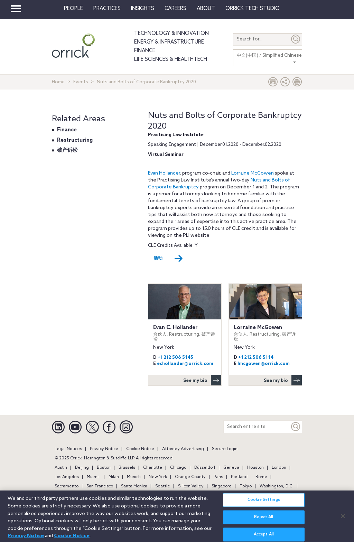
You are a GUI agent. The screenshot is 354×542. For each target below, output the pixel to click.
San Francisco (99, 486)
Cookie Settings (264, 503)
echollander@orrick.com (185, 363)
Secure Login (224, 449)
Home (58, 82)
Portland (239, 477)
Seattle (162, 486)
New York (158, 477)
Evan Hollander (164, 173)
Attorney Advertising (183, 449)
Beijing (82, 467)
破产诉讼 (67, 150)
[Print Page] (297, 83)
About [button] (206, 9)
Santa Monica (134, 486)
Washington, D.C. (277, 486)
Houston (255, 467)
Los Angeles (67, 477)
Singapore (222, 486)
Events (80, 82)
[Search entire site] (256, 426)
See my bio (202, 380)
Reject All (263, 520)
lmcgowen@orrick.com (263, 363)
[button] (285, 83)
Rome (261, 477)
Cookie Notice (140, 449)
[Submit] (296, 39)
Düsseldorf (204, 467)
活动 (168, 258)
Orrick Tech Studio (252, 9)
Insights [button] (142, 9)
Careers (175, 9)
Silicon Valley (191, 486)
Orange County (190, 477)
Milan (114, 477)
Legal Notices (68, 449)
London (279, 467)
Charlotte (152, 467)
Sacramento (66, 486)
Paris (218, 477)
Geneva (231, 467)
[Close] (343, 519)
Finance (144, 51)
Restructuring (75, 140)
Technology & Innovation (171, 33)
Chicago (178, 467)
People (73, 9)
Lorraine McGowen (252, 173)
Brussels (127, 467)
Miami (93, 477)
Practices (107, 9)
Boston (104, 467)
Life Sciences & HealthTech (170, 59)
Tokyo (246, 486)
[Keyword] (296, 426)
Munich (134, 477)
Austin (61, 467)
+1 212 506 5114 (255, 357)
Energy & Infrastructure (169, 42)
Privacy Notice (104, 449)
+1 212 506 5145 (175, 357)
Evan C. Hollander (184, 333)
